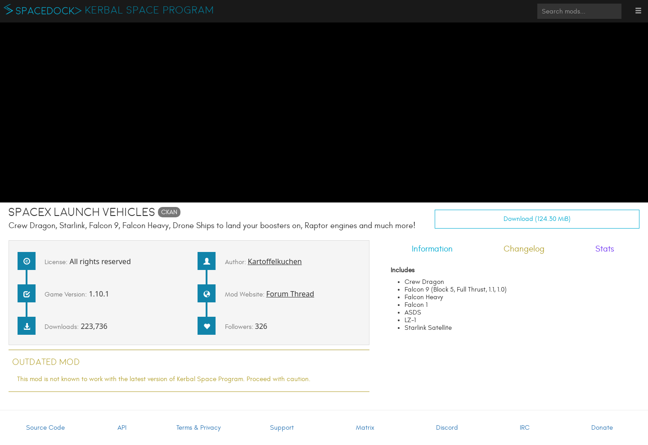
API (121, 428)
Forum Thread (290, 294)
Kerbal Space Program (149, 10)
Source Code (45, 428)
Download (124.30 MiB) (537, 219)
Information (432, 249)
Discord (447, 428)
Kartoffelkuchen (275, 261)
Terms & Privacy (198, 428)
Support (282, 428)
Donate (602, 428)
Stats (604, 249)
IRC (525, 428)
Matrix (365, 428)
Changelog (524, 249)
